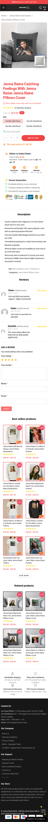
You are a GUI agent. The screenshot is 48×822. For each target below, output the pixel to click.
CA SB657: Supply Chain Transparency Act (18, 748)
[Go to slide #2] (31, 73)
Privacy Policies (8, 741)
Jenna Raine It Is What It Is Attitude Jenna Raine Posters (35, 448)
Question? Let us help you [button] (36, 819)
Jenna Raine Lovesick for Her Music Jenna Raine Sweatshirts (11, 486)
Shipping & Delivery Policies (12, 759)
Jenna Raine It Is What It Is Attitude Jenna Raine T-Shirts (12, 523)
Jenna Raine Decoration (20, 15)
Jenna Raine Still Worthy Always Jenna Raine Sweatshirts (12, 448)
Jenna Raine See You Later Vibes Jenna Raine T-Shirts (12, 560)
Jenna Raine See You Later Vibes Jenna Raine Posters (35, 560)
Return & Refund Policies (11, 767)
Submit (6, 409)
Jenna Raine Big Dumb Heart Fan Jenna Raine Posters (35, 486)
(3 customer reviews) (22, 108)
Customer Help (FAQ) (10, 774)
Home (3, 15)
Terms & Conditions (9, 737)
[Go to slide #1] (17, 73)
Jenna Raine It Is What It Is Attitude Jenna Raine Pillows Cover (35, 652)
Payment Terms (8, 763)
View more (24, 576)
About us (5, 734)
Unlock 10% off (43, 811)
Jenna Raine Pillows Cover (13, 20)
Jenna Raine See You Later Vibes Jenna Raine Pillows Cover (35, 615)
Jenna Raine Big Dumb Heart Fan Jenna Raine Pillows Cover (12, 615)
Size (5, 117)
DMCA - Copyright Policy (11, 744)
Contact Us (6, 770)
